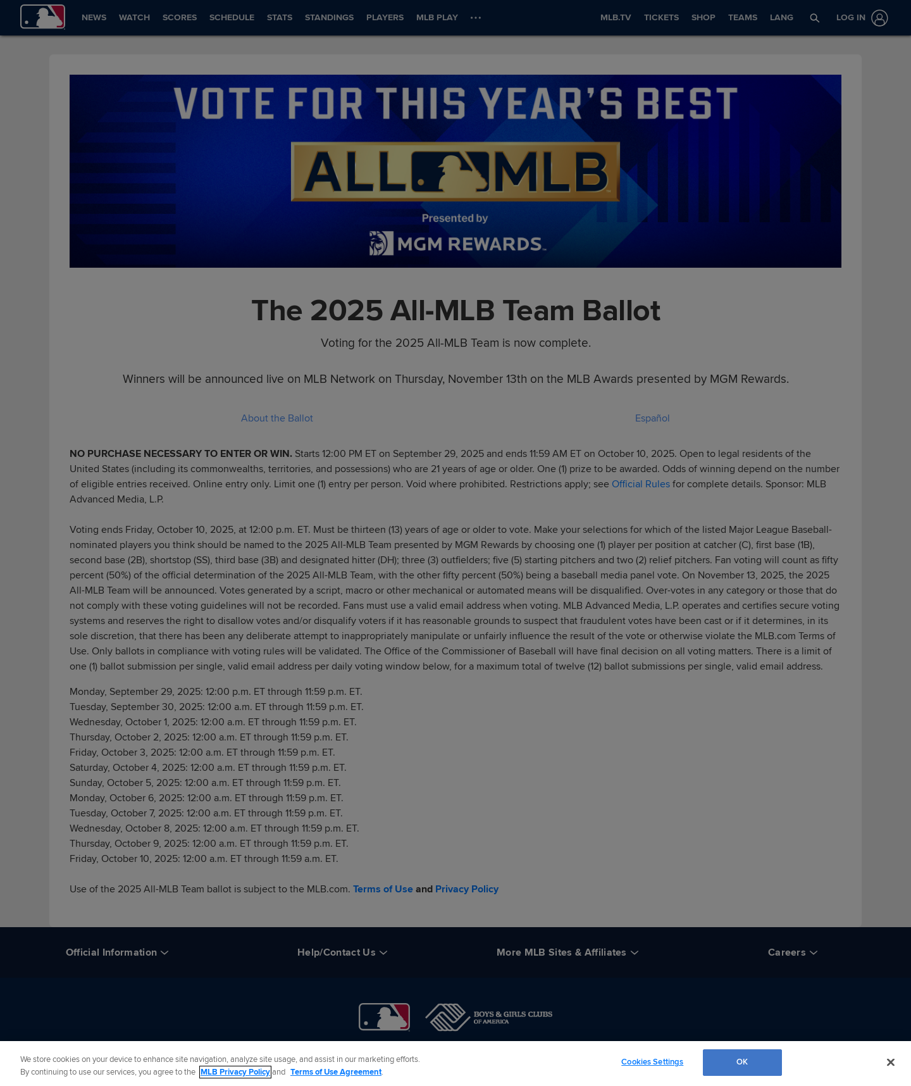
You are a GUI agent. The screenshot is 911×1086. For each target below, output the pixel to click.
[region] (455, 1063)
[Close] (891, 1062)
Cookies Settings (652, 1062)
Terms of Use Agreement (335, 1072)
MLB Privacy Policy (235, 1072)
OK (742, 1062)
